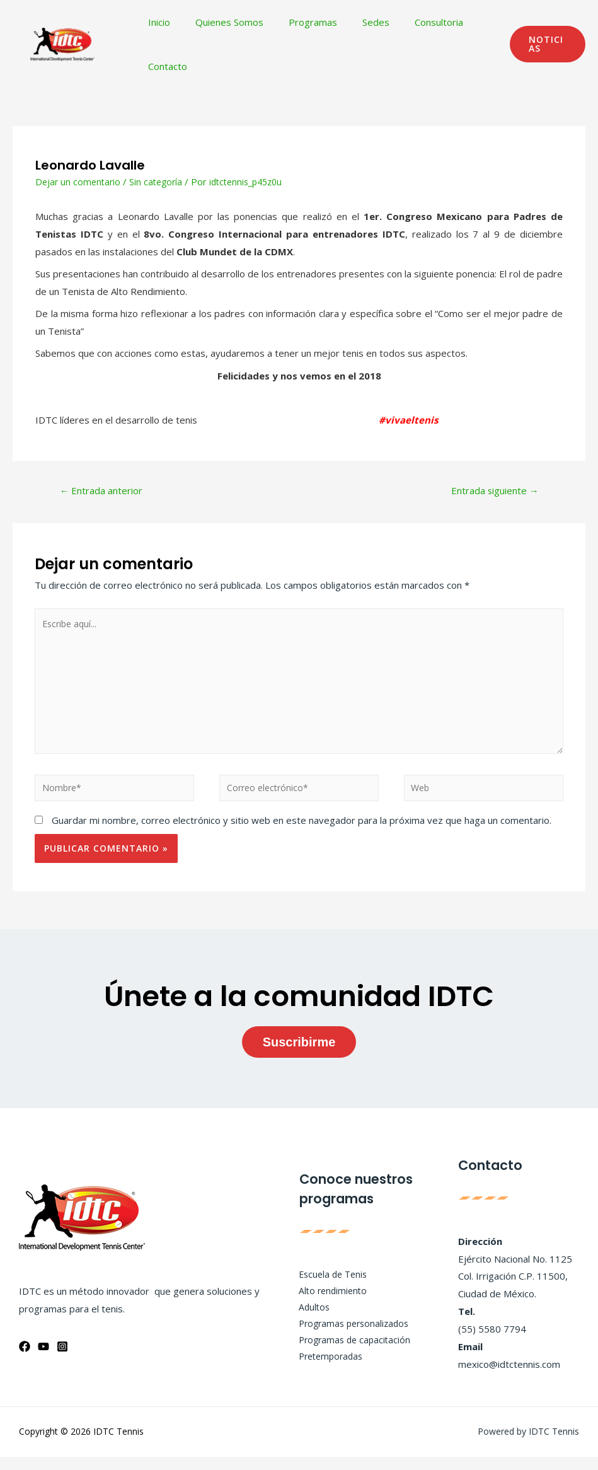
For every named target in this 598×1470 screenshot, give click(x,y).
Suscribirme (299, 1056)
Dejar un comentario (79, 181)
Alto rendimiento (326, 1301)
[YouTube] (43, 1359)
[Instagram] (62, 1359)
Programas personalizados (348, 1337)
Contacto (164, 66)
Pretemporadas (324, 1371)
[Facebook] (24, 1359)
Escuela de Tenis (326, 1284)
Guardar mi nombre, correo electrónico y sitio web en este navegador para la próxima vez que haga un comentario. (301, 833)
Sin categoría (160, 181)
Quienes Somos (220, 22)
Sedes (353, 22)
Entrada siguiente (489, 492)
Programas (297, 22)
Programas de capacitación (348, 1354)
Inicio (156, 22)
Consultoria (410, 22)
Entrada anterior (106, 492)
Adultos (306, 1319)
